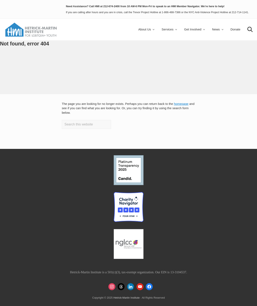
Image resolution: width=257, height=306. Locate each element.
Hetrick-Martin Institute (126, 297)
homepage (181, 103)
